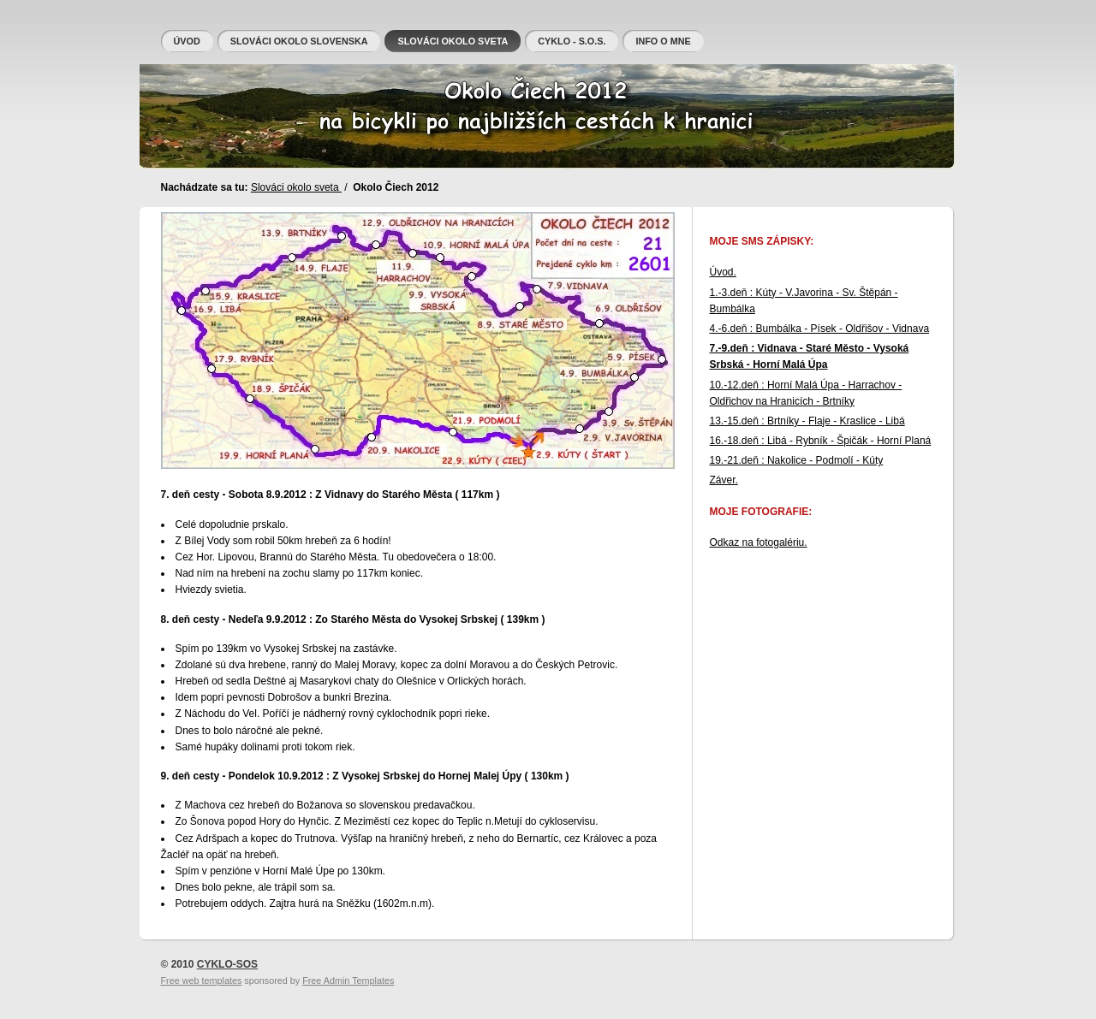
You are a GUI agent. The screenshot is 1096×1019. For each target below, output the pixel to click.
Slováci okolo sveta (296, 187)
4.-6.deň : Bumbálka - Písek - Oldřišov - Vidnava (820, 329)
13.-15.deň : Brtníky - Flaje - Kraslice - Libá (807, 421)
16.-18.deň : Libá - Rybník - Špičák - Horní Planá (821, 441)
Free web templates (201, 980)
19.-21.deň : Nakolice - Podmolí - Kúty (797, 460)
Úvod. (723, 272)
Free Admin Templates (348, 980)
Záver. (724, 480)
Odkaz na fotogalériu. (758, 542)
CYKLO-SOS (227, 964)
